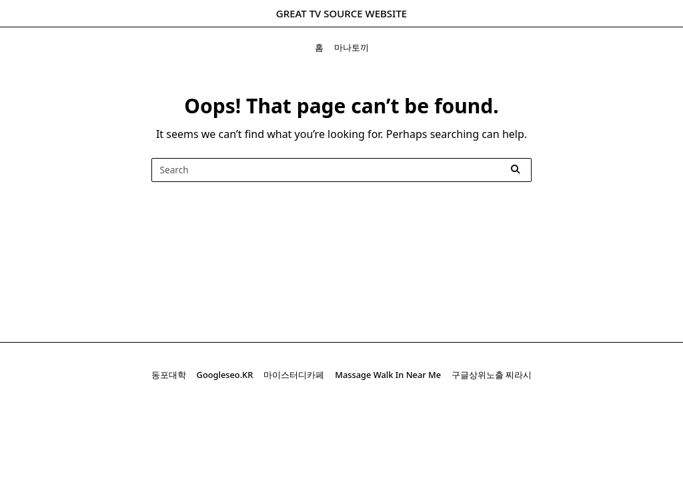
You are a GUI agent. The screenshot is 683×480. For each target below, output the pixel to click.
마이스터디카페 (293, 374)
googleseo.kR (225, 374)
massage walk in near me (388, 374)
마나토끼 (351, 47)
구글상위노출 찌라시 (492, 374)
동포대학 (168, 374)
